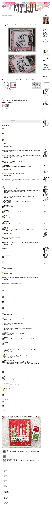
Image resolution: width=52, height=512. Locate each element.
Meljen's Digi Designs (45, 180)
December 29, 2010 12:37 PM (8, 324)
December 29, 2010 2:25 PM (8, 329)
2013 (5, 484)
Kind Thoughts (46, 166)
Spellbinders (45, 224)
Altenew (45, 87)
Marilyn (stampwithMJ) (7, 295)
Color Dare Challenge (45, 110)
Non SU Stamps (46, 194)
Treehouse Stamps (46, 255)
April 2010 (5, 498)
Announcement (46, 89)
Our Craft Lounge (46, 199)
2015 (5, 481)
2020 (5, 475)
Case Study (45, 100)
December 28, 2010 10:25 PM (8, 279)
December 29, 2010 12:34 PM (8, 319)
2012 (5, 485)
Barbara (5, 337)
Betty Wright (6, 215)
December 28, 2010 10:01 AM (8, 224)
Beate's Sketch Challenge (46, 95)
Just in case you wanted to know (46, 158)
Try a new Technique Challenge (45, 257)
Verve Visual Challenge (45, 260)
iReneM (5, 227)
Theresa (5, 247)
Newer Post (4, 410)
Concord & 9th (46, 115)
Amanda (5, 342)
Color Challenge (46, 106)
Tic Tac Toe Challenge (45, 253)
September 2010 (6, 492)
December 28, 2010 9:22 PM (8, 268)
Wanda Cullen (6, 221)
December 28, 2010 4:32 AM (8, 162)
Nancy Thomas (6, 388)
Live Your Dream (46, 172)
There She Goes (46, 251)
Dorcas (5, 370)
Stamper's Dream (46, 230)
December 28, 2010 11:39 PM (8, 286)
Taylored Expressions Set (46, 247)
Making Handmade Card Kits (46, 178)
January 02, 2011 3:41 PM (7, 407)
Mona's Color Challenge (45, 188)
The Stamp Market (46, 250)
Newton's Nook (46, 193)
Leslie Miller (6, 327)
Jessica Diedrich (6, 255)
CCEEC (45, 102)
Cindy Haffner (6, 205)
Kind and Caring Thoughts (46, 165)
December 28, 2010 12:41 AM (8, 151)
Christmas (45, 103)
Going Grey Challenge (45, 139)
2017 (5, 479)
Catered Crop (45, 101)
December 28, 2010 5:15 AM (8, 169)
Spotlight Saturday (46, 225)
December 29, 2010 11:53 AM (8, 314)
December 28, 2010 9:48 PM (8, 273)
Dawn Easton (6, 185)
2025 (5, 469)
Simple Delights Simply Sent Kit (46, 219)
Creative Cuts (46, 121)
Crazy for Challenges (45, 120)
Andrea (5, 393)
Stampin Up (45, 233)
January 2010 (5, 502)
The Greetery (45, 249)
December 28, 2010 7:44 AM (8, 197)
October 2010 (5, 491)
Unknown (5, 354)
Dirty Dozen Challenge (45, 126)
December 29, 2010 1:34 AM (8, 309)
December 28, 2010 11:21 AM (8, 244)
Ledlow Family (46, 167)
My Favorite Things (45, 192)
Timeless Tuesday (46, 254)
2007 (5, 506)
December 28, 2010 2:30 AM (8, 157)
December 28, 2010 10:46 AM (8, 238)
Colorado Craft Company (46, 114)
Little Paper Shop (46, 171)
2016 (5, 480)
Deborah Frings (6, 241)
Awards (45, 92)
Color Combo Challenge (46, 107)
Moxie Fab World (46, 189)
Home (22, 410)
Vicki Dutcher (6, 210)
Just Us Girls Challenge (45, 161)
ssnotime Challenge (45, 228)
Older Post (39, 410)
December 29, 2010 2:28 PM (8, 334)
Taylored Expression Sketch (46, 245)
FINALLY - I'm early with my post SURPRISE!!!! (13, 450)
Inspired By (45, 152)
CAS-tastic (45, 99)
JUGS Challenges (46, 155)
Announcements (46, 90)
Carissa (5, 399)
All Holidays (45, 86)
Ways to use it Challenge (46, 263)
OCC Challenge (46, 197)
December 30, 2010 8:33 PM (8, 351)
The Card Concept (46, 248)
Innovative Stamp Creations (46, 149)
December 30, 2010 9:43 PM (8, 357)
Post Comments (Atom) (9, 412)
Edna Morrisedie (6, 200)
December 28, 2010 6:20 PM (8, 263)
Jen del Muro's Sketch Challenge (46, 154)
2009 (5, 503)
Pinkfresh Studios (46, 206)
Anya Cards (45, 91)
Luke (44, 173)
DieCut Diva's (46, 125)
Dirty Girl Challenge (45, 128)
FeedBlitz (47, 65)
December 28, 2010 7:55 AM (8, 202)
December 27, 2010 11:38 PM (8, 129)
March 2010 (5, 499)
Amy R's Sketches (46, 88)
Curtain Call (45, 122)
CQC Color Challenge (45, 118)
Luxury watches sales (14, 323)
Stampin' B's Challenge (45, 235)
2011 (4, 486)
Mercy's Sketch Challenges (46, 181)
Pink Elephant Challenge (46, 205)
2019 (5, 476)
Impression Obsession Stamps (46, 147)
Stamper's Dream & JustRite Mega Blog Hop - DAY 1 (13, 459)
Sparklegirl (45, 76)
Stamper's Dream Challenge (46, 232)
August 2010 (5, 493)
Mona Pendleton (6, 154)
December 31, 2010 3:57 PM (8, 380)
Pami (5, 376)
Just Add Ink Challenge (45, 157)
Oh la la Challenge (46, 198)
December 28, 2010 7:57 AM (8, 207)
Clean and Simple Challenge (46, 105)
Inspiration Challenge (45, 151)
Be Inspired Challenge (45, 94)
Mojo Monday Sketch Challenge (46, 186)
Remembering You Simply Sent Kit (46, 211)
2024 (5, 470)
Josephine (5, 165)
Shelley (5, 332)
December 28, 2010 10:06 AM (8, 233)
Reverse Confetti (46, 212)
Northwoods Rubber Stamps (46, 196)
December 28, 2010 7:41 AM (8, 192)
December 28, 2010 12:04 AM (8, 146)
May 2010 (5, 497)
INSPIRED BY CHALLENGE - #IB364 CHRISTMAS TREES (12, 414)
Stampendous (45, 229)
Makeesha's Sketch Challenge (46, 176)
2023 (5, 471)
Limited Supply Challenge (46, 170)
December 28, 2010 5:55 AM (8, 175)
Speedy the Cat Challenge (46, 223)
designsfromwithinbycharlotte (8, 360)
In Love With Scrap (7, 160)
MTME (45, 190)
